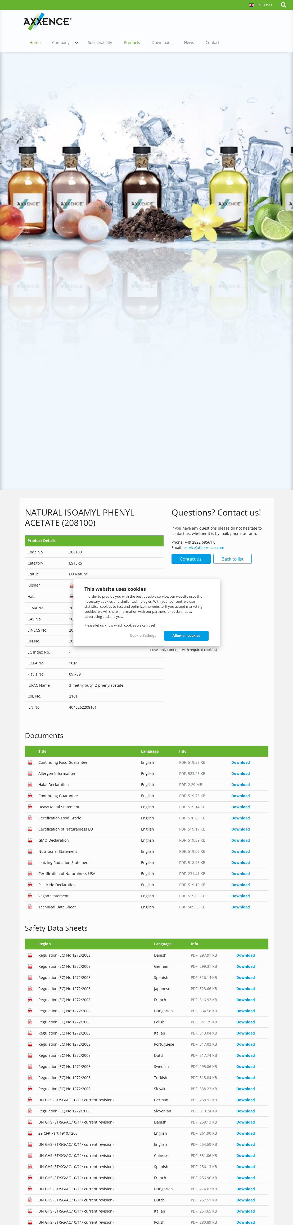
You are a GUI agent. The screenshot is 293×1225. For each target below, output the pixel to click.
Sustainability (165, 21)
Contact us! (191, 559)
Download (240, 762)
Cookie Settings (143, 635)
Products (193, 21)
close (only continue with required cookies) (183, 649)
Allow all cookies (186, 635)
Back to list (233, 559)
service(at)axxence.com (203, 547)
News (243, 21)
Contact (263, 21)
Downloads (219, 21)
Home (107, 21)
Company (129, 21)
